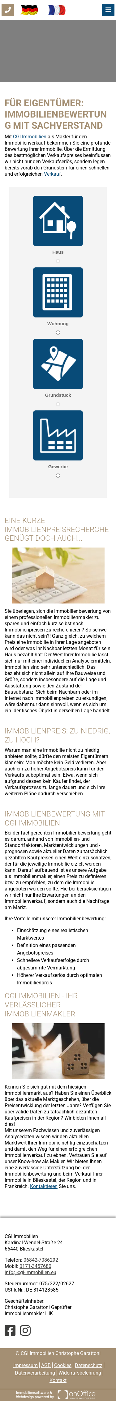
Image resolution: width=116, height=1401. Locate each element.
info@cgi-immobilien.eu (30, 1272)
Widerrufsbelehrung (79, 1373)
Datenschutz (88, 1365)
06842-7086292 (41, 1260)
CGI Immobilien (29, 137)
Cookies (62, 1365)
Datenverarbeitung (35, 1373)
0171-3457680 (35, 1266)
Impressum (25, 1365)
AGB (46, 1365)
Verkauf (52, 174)
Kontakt (58, 1380)
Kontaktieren (44, 1186)
